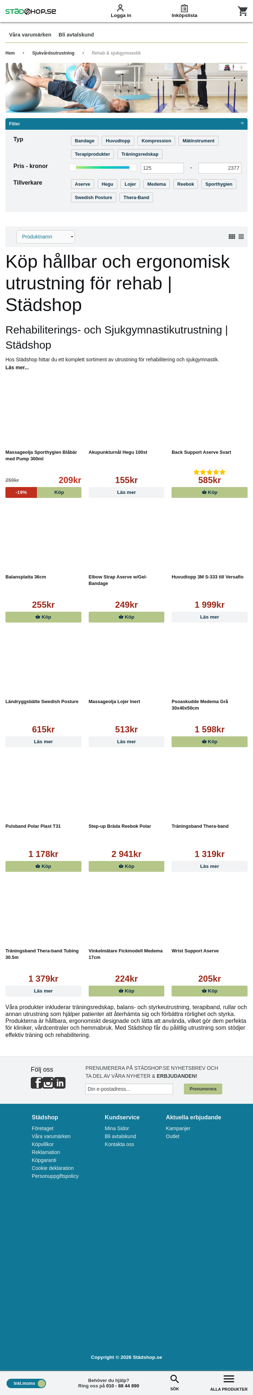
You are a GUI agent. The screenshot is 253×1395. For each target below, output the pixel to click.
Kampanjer (178, 1128)
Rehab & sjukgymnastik (116, 53)
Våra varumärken (51, 1136)
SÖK (174, 1382)
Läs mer (126, 492)
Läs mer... (17, 367)
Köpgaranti (44, 1160)
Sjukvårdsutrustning (53, 53)
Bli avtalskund (120, 1136)
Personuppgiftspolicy (55, 1176)
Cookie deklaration (53, 1168)
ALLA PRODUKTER (229, 1382)
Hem (10, 53)
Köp (210, 492)
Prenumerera (203, 1089)
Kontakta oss (119, 1144)
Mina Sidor (117, 1128)
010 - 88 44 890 (122, 1385)
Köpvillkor (43, 1144)
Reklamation (46, 1152)
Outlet (172, 1136)
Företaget (43, 1128)
